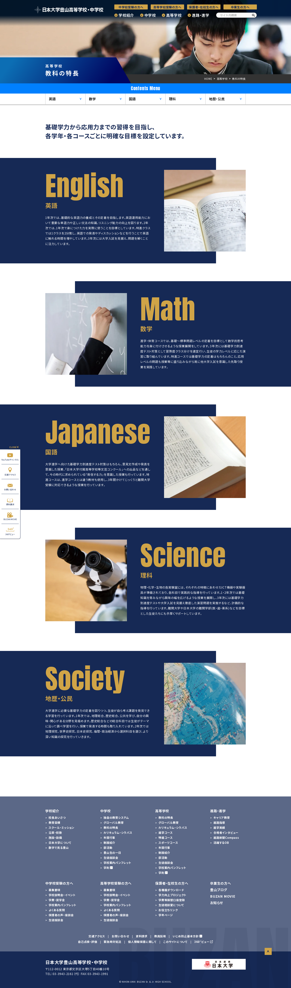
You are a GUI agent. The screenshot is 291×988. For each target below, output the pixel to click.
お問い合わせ (10, 486)
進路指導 (219, 822)
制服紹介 (109, 843)
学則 (106, 868)
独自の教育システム (116, 817)
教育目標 (54, 822)
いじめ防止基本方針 (186, 936)
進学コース (165, 833)
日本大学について (60, 843)
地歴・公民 (217, 98)
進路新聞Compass (226, 838)
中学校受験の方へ (131, 7)
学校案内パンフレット (117, 863)
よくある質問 (57, 910)
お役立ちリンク (168, 910)
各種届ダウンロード (171, 890)
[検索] (253, 15)
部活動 (108, 848)
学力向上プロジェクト (172, 895)
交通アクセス (10, 471)
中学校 (150, 15)
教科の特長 (111, 827)
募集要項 (54, 890)
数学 (92, 98)
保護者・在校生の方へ (204, 7)
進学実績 (219, 827)
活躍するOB (221, 843)
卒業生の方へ (240, 7)
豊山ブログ (218, 889)
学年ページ (165, 915)
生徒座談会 (111, 858)
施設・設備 (55, 838)
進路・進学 (200, 15)
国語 (132, 98)
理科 (172, 98)
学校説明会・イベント (62, 895)
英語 (52, 98)
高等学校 (174, 15)
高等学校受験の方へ (167, 7)
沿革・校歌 (55, 833)
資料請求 (10, 501)
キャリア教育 (221, 817)
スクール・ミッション (61, 827)
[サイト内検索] (236, 15)
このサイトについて (175, 942)
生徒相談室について (171, 905)
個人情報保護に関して (142, 942)
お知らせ (216, 902)
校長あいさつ (57, 817)
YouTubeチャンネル (10, 456)
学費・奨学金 (57, 900)
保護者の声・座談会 (61, 915)
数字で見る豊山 (59, 848)
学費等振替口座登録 (171, 900)
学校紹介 (126, 15)
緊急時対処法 (112, 942)
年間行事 (109, 838)
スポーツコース (168, 843)
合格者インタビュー (225, 833)
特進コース (165, 838)
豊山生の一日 (112, 853)
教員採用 (160, 936)
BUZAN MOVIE (10, 516)
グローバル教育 (114, 822)
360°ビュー (10, 531)
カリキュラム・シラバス (118, 833)
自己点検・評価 (87, 942)
